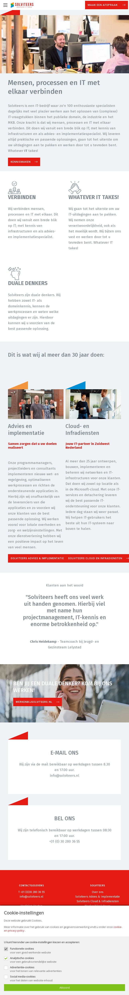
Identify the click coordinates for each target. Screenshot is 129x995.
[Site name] (22, 5)
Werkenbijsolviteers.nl (34, 701)
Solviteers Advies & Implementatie (37, 558)
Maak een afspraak (103, 4)
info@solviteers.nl (31, 896)
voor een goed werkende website (67, 950)
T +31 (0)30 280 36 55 (31, 892)
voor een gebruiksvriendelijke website (67, 959)
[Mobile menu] (5, 5)
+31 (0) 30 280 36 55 (64, 841)
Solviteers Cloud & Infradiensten (98, 901)
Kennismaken (21, 161)
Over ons (97, 892)
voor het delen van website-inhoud (67, 978)
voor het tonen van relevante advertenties (67, 969)
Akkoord (65, 987)
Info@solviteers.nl (64, 775)
